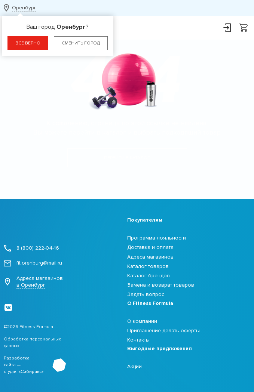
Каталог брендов (148, 275)
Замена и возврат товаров (160, 285)
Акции (134, 366)
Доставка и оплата (150, 247)
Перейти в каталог (127, 158)
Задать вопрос (145, 294)
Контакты (138, 340)
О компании (142, 321)
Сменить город (81, 43)
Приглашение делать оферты (163, 330)
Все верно (27, 43)
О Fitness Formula (150, 303)
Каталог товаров (148, 266)
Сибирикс (31, 371)
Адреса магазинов (33, 281)
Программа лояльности (156, 238)
